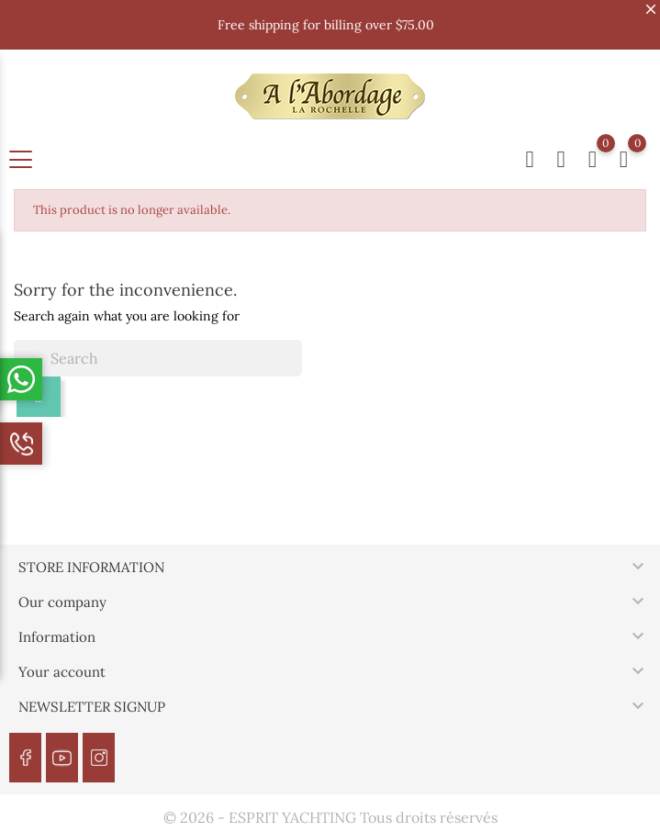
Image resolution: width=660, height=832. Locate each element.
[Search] (158, 358)
